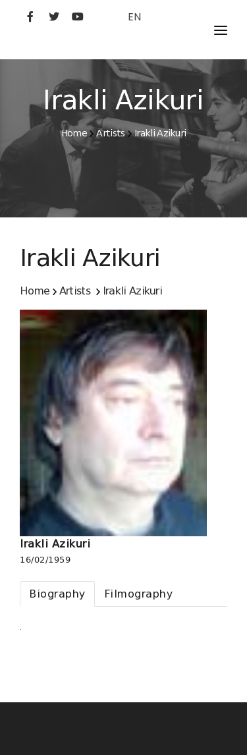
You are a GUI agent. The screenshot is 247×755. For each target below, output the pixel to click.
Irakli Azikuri (160, 133)
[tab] (57, 594)
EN (134, 16)
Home (74, 133)
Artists (110, 133)
